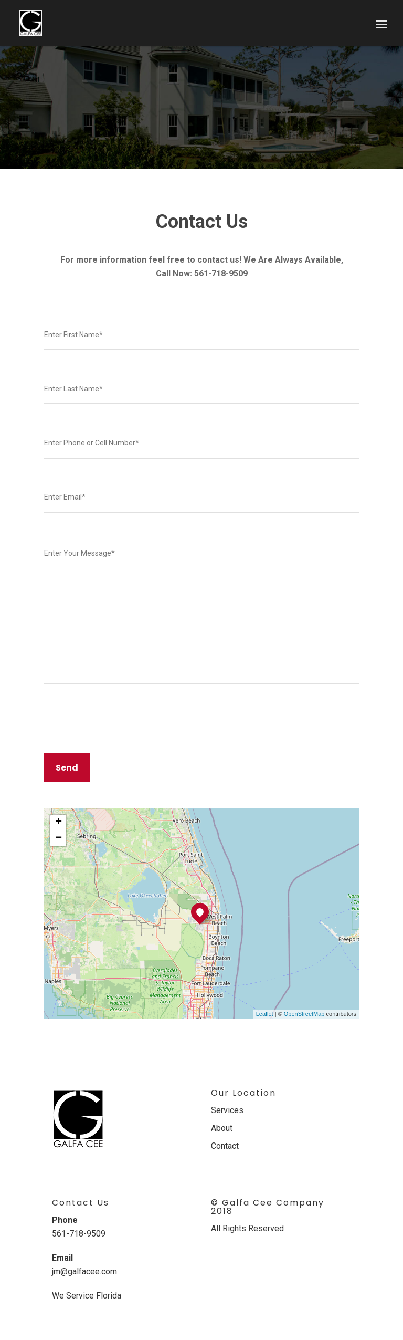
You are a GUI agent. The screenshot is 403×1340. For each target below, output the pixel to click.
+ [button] (58, 822)
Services (227, 1110)
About (221, 1128)
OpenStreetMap (304, 1014)
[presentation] (124, 719)
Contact (225, 1146)
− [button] (58, 838)
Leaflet (264, 1014)
